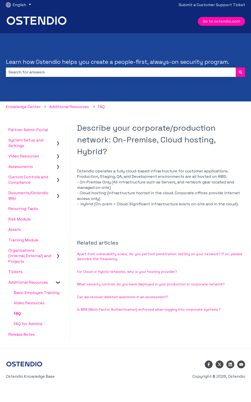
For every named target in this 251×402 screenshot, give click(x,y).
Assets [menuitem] (14, 229)
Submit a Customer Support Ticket (212, 4)
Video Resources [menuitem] (23, 156)
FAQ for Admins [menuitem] (28, 323)
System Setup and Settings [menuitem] (25, 143)
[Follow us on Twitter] (219, 364)
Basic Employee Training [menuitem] (36, 292)
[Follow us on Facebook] (209, 364)
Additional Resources (69, 106)
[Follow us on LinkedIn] (230, 364)
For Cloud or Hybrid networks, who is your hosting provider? (127, 271)
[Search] (240, 72)
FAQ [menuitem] (17, 313)
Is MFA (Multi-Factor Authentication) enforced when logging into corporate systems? (149, 309)
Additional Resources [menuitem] (28, 282)
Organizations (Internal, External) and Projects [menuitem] (29, 256)
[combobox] (121, 72)
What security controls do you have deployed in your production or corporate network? (151, 284)
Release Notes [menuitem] (21, 334)
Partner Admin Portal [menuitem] (28, 129)
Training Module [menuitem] (23, 240)
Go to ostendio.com (221, 21)
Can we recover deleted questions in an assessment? (122, 297)
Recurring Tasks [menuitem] (23, 208)
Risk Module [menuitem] (19, 219)
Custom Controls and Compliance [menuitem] (28, 179)
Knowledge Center (23, 106)
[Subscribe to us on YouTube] (241, 364)
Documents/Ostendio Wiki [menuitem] (28, 195)
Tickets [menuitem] (15, 271)
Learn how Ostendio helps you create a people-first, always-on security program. (117, 62)
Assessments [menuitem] (20, 166)
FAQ (101, 106)
